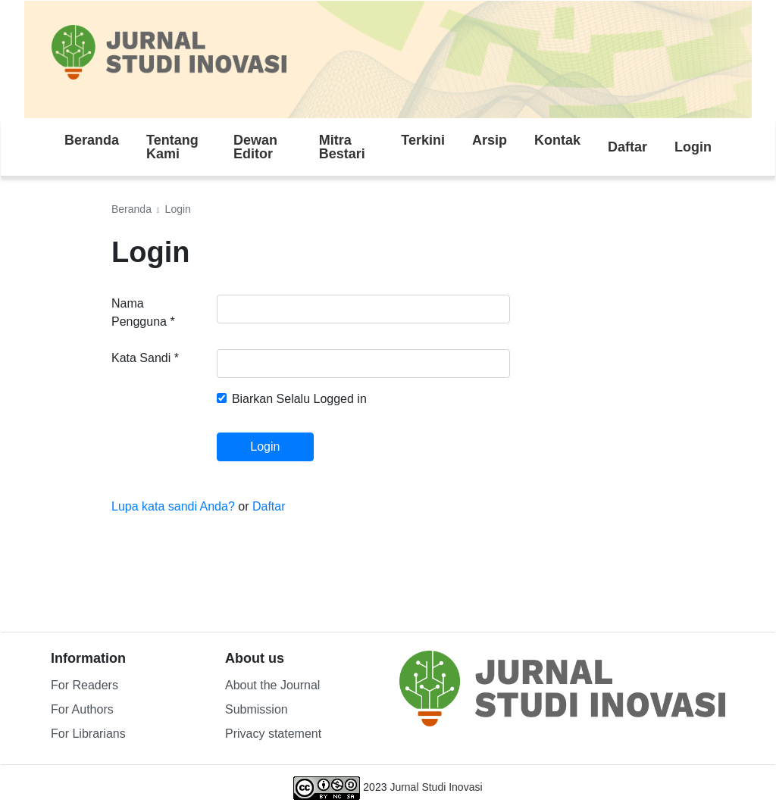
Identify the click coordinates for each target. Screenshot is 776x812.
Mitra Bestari (342, 147)
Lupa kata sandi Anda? (174, 506)
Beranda (91, 140)
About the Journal (272, 685)
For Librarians (88, 733)
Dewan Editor (255, 147)
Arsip (489, 140)
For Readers (84, 685)
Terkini (423, 140)
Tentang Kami (172, 147)
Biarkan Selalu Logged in (299, 398)
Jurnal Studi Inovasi (436, 787)
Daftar (627, 147)
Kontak (557, 140)
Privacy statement (273, 733)
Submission (256, 709)
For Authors (82, 709)
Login (693, 147)
